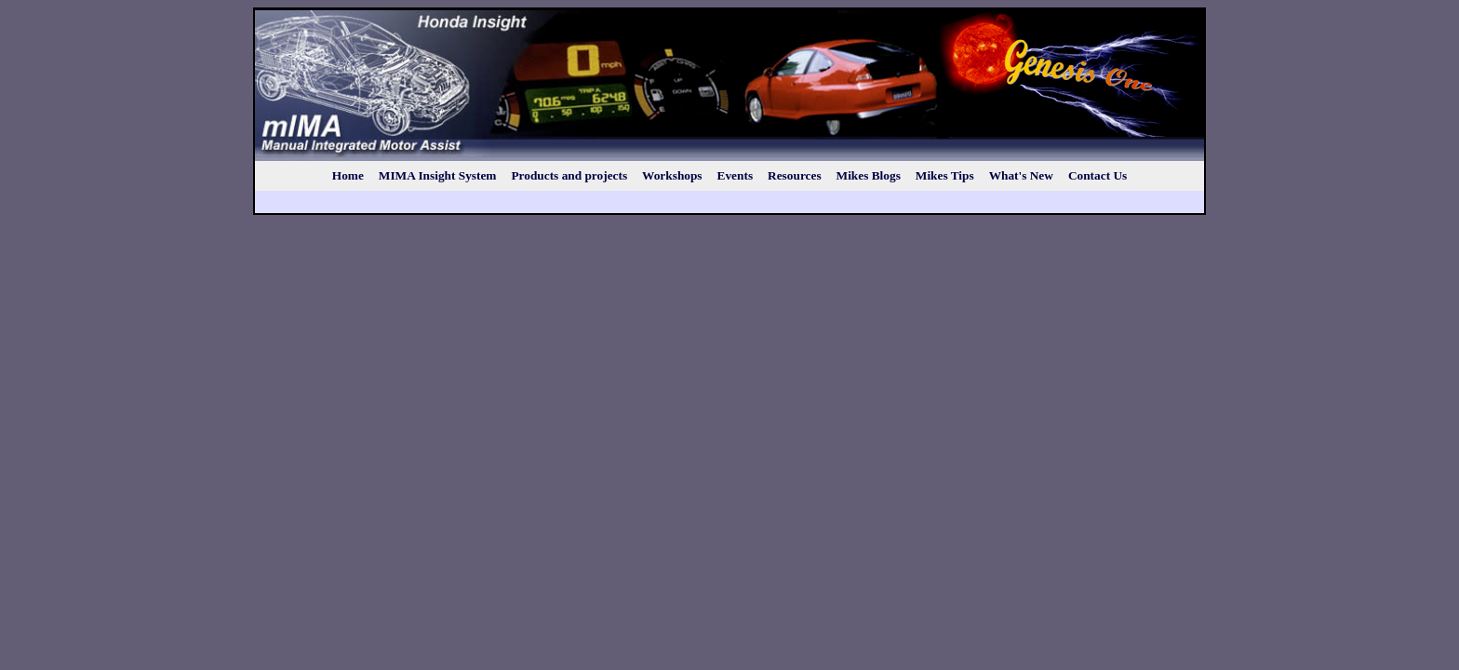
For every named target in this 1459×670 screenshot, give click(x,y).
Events (735, 175)
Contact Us (1097, 175)
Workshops (672, 175)
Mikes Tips (945, 175)
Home (348, 175)
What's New (1021, 175)
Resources (795, 175)
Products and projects (569, 175)
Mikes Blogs (869, 175)
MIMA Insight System (438, 175)
